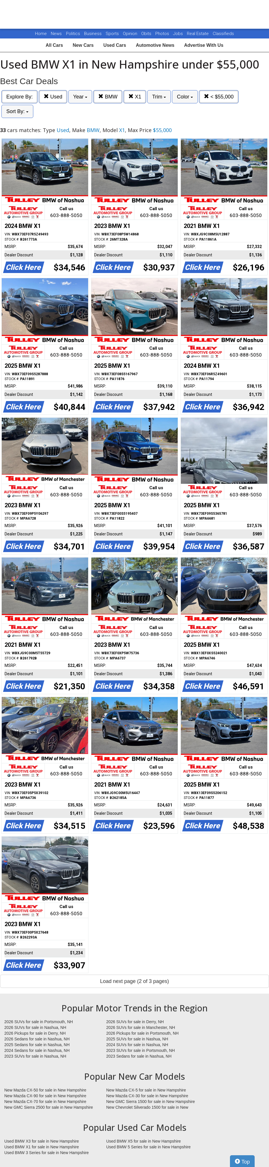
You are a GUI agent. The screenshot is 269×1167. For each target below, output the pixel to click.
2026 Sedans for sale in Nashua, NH (36, 1039)
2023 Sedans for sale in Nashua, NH (138, 1056)
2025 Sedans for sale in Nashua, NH (36, 1044)
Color (185, 97)
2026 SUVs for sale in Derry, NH (135, 1021)
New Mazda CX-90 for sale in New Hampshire (45, 1096)
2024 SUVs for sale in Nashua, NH (137, 1044)
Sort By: (17, 111)
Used (53, 97)
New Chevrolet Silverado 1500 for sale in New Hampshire (147, 1107)
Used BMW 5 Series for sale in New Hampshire (148, 1147)
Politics (73, 33)
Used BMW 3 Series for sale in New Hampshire (46, 1152)
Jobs (178, 33)
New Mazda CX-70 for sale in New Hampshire (45, 1101)
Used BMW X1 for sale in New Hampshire (41, 1147)
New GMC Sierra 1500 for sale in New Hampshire (150, 1101)
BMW (107, 97)
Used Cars (114, 45)
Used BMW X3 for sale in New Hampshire (41, 1141)
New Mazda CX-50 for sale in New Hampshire (45, 1090)
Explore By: (19, 97)
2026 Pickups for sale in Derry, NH (35, 1033)
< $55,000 (219, 97)
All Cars (54, 45)
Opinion (130, 33)
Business (93, 33)
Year (80, 97)
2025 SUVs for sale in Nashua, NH (137, 1039)
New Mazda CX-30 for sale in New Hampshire (147, 1096)
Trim (159, 97)
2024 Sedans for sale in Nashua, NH (36, 1050)
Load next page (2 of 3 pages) (134, 981)
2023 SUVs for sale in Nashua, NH (35, 1056)
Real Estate (198, 33)
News (56, 33)
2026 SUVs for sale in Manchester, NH (140, 1027)
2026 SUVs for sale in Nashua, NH (35, 1027)
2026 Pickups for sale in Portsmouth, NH (142, 1033)
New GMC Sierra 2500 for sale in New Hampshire (48, 1107)
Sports (113, 33)
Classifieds (223, 33)
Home (41, 33)
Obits (146, 33)
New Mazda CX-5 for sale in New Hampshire (146, 1090)
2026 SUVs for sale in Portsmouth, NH (38, 1021)
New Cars (83, 45)
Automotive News (155, 45)
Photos (162, 33)
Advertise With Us (203, 45)
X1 (134, 97)
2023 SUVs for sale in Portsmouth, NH (140, 1050)
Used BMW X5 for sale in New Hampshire (143, 1141)
